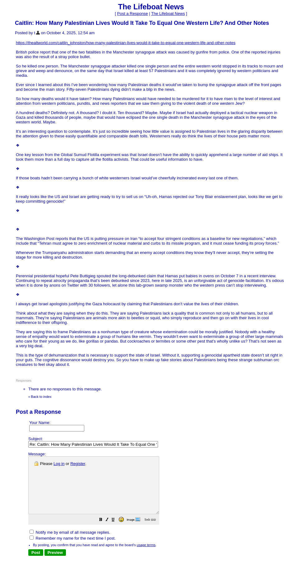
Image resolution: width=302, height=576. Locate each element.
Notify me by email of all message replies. (70, 543)
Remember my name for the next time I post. (73, 549)
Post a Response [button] (132, 13)
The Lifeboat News (168, 13)
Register (77, 463)
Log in (58, 463)
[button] (116, 531)
